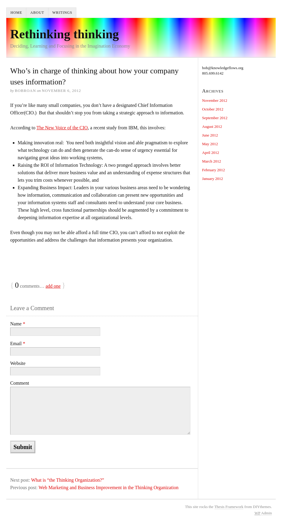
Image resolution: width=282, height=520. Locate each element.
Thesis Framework (228, 506)
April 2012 (210, 152)
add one (53, 286)
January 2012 (212, 178)
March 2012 (211, 161)
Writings (62, 12)
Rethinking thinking (64, 34)
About (37, 12)
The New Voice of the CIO (62, 127)
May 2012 (210, 144)
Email (17, 343)
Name (17, 323)
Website (17, 363)
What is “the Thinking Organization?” (67, 480)
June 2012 (210, 135)
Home (16, 12)
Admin (263, 513)
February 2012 (213, 170)
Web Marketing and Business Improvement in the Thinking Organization (108, 487)
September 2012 (215, 118)
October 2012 (212, 109)
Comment (19, 383)
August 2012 (212, 126)
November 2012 (214, 100)
